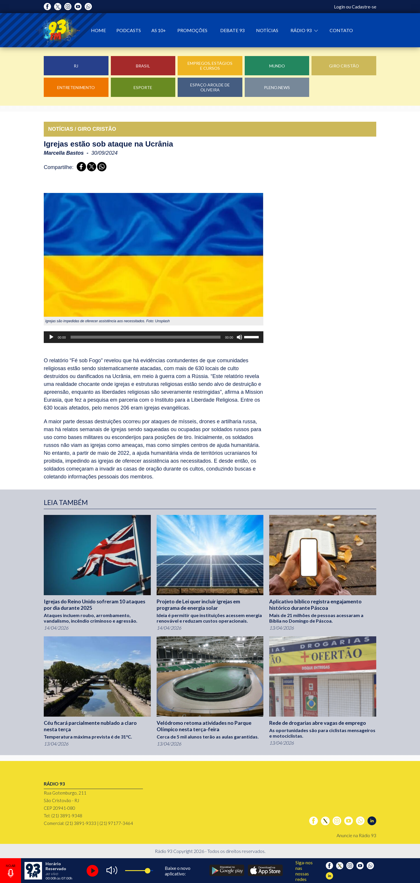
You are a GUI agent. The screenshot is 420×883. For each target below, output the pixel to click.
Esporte (143, 87)
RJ (76, 65)
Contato (341, 30)
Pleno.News (277, 87)
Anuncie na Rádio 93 (356, 835)
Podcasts (128, 30)
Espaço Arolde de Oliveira (210, 87)
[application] (153, 337)
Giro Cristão (344, 65)
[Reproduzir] (51, 337)
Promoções (192, 30)
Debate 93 (232, 30)
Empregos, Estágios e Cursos (210, 66)
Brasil (143, 65)
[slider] (145, 337)
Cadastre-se (364, 6)
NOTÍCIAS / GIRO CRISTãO (82, 129)
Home (98, 30)
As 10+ (158, 30)
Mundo (277, 65)
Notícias (267, 30)
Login (339, 6)
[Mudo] (239, 337)
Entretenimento (76, 87)
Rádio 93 (301, 30)
